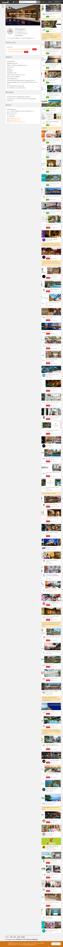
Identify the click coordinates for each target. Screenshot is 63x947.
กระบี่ (18, 937)
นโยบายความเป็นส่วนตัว (32, 939)
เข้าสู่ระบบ (50, 2)
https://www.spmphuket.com (18, 121)
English (42, 2)
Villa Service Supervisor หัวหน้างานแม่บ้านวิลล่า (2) (22, 49)
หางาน (15, 2)
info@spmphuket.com (21, 30)
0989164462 (19, 33)
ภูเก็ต (11, 937)
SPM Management (20, 29)
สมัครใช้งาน (57, 2)
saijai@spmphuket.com (21, 32)
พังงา (15, 937)
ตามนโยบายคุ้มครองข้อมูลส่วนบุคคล (26, 944)
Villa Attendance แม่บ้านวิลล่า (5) (18, 51)
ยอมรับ (56, 943)
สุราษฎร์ (23, 937)
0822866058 (25, 33)
